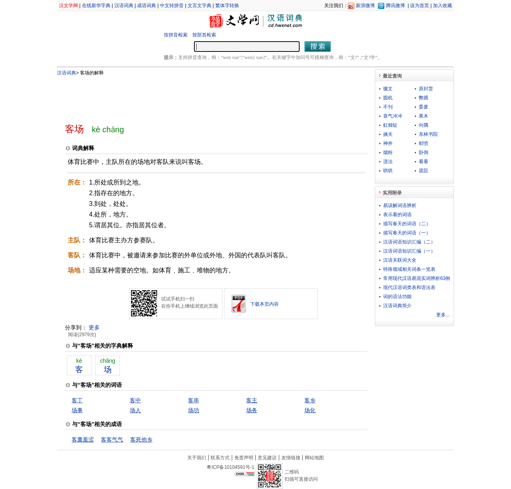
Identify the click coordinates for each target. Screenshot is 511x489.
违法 (388, 161)
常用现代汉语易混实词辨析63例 (416, 278)
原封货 (426, 88)
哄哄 (388, 170)
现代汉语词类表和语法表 (409, 287)
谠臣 (423, 170)
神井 (388, 143)
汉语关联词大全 (399, 260)
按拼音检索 (176, 35)
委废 (423, 107)
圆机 (388, 98)
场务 (251, 410)
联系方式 (220, 457)
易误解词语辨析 (399, 205)
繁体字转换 (227, 5)
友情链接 (290, 457)
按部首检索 (204, 35)
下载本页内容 (264, 304)
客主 (251, 400)
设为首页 (419, 5)
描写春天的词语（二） (407, 223)
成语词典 (146, 5)
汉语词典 (123, 5)
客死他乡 (141, 439)
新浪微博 (365, 5)
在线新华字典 (96, 5)
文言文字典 (199, 5)
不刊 (388, 107)
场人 (135, 410)
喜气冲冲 (392, 116)
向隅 (423, 125)
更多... (443, 315)
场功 (193, 410)
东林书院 (428, 134)
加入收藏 (442, 5)
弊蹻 (423, 98)
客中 (135, 400)
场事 (77, 410)
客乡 (309, 400)
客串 (193, 400)
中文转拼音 (172, 5)
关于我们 (196, 457)
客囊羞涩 (83, 439)
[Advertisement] (203, 96)
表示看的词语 (397, 214)
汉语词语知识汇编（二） (409, 242)
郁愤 (423, 143)
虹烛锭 (390, 125)
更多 (94, 327)
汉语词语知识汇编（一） (409, 251)
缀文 (388, 88)
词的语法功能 (397, 296)
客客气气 (112, 439)
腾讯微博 (395, 5)
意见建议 (267, 457)
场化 (309, 410)
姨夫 (388, 134)
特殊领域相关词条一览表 (409, 269)
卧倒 (423, 152)
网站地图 (314, 457)
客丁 (77, 400)
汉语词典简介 (397, 305)
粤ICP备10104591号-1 (230, 467)
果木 (423, 116)
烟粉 (388, 152)
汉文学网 (68, 5)
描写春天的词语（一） (407, 233)
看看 (423, 161)
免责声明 (243, 457)
